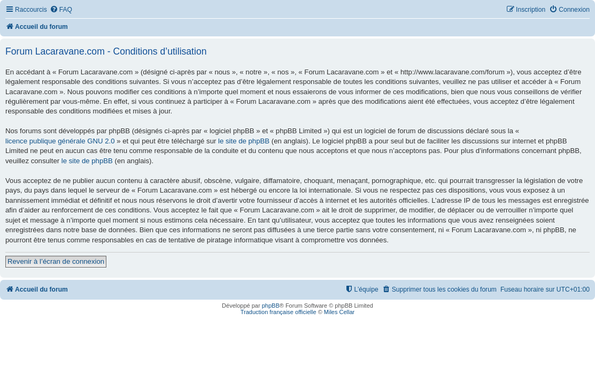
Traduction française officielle (278, 312)
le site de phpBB (243, 141)
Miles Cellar (339, 312)
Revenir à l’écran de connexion (55, 261)
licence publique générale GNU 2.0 (60, 141)
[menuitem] (61, 10)
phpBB (271, 305)
